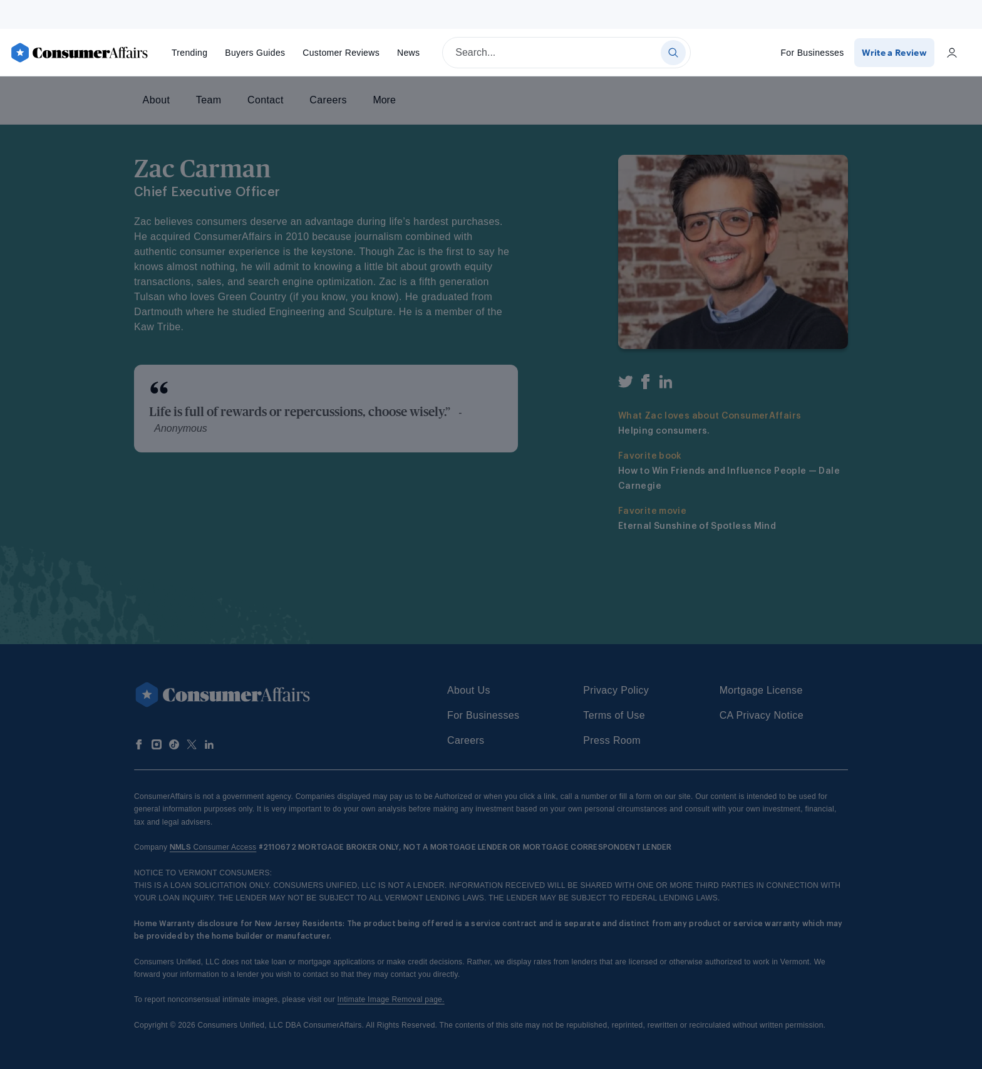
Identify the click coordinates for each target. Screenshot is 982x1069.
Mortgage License (761, 690)
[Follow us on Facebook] (139, 744)
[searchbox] (566, 52)
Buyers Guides (255, 53)
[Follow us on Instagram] (157, 744)
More (384, 100)
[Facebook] (645, 384)
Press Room (612, 740)
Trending (189, 53)
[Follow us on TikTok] (174, 744)
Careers (327, 100)
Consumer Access (213, 847)
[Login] (952, 53)
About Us (468, 690)
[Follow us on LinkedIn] (209, 744)
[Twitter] (625, 384)
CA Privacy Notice (762, 715)
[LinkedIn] (665, 384)
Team (209, 100)
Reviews (341, 53)
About (156, 100)
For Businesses (813, 53)
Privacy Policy (616, 690)
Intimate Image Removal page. (391, 999)
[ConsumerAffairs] (79, 53)
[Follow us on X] (192, 744)
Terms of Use (614, 715)
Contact (265, 100)
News (408, 53)
